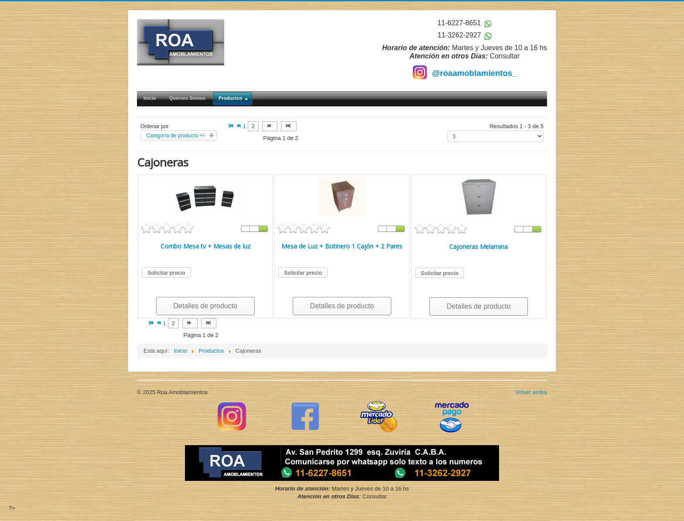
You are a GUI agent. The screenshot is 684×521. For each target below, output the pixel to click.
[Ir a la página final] (288, 126)
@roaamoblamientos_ (474, 73)
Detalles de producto (205, 306)
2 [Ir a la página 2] (253, 126)
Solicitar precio (166, 273)
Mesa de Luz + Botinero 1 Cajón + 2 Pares (341, 246)
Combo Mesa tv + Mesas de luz (205, 246)
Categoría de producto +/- (176, 136)
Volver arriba (531, 392)
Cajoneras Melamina (478, 246)
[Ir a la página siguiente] (269, 126)
